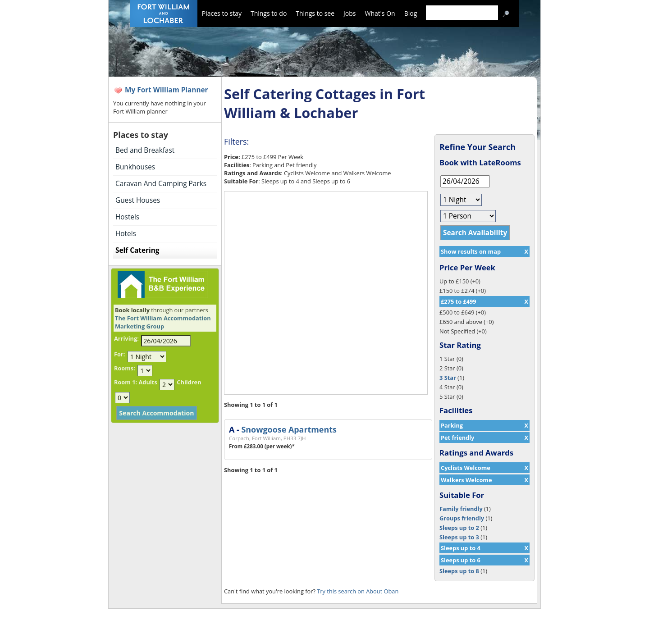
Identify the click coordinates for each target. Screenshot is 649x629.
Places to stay (222, 13)
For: (119, 354)
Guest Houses (137, 200)
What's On (380, 13)
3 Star (447, 378)
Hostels (127, 217)
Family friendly (461, 509)
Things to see (315, 13)
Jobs (349, 13)
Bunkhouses (135, 167)
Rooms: (124, 368)
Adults (147, 382)
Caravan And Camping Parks (160, 183)
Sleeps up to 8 (459, 571)
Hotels (125, 233)
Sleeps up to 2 (459, 528)
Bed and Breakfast (144, 150)
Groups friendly (461, 518)
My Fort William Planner (166, 90)
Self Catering (137, 250)
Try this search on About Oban (357, 591)
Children (189, 382)
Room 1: (125, 382)
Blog (410, 13)
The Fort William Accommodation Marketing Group (163, 322)
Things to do (269, 13)
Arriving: (126, 338)
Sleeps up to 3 (459, 537)
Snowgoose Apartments (288, 429)
